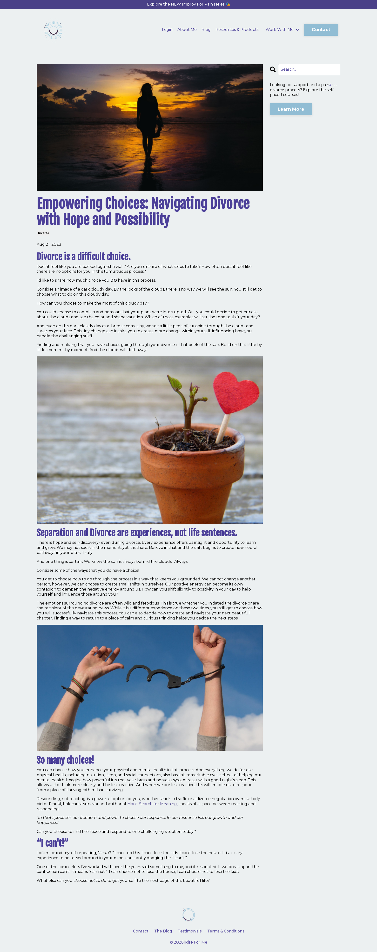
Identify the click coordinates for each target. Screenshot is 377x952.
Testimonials (190, 931)
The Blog (163, 931)
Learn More (291, 109)
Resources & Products (236, 29)
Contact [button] (321, 29)
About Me (187, 29)
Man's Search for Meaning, (152, 804)
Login (167, 29)
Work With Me (282, 29)
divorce (43, 233)
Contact (140, 931)
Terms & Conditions (225, 931)
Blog (206, 29)
